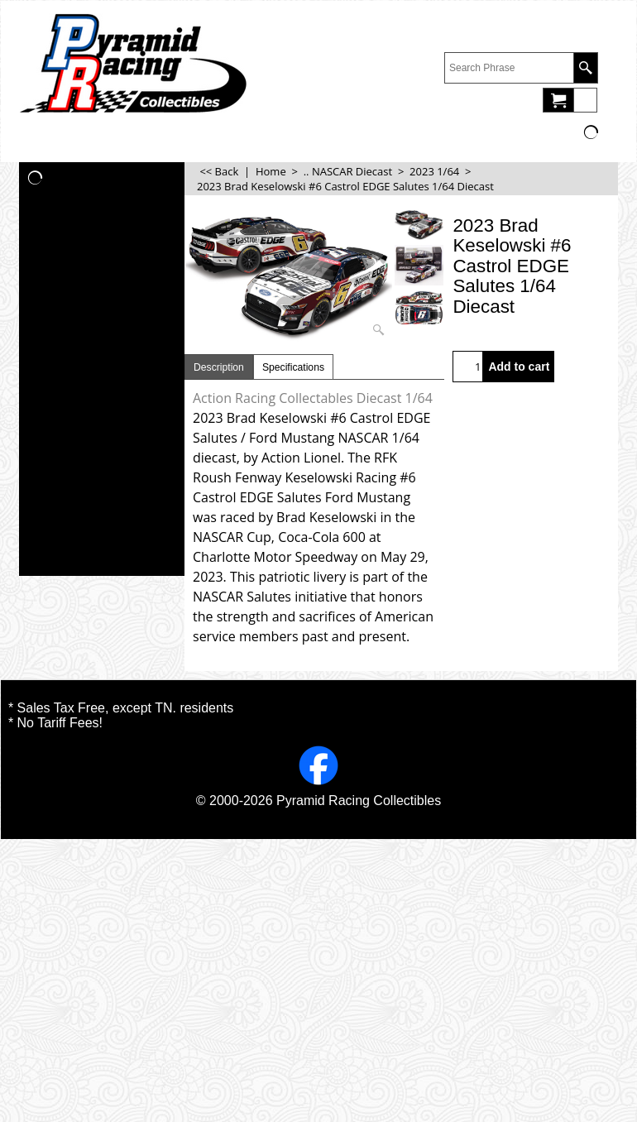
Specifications (293, 367)
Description (219, 367)
